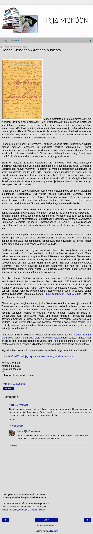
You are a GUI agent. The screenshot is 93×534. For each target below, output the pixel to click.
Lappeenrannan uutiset (41, 356)
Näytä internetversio (46, 525)
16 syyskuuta (21, 405)
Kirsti (11, 405)
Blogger (54, 531)
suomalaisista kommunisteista (45, 337)
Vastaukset (17, 426)
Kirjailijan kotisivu (64, 356)
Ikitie (41, 287)
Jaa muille (8, 389)
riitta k (19, 431)
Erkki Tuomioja (19, 356)
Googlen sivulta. (37, 509)
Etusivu (46, 520)
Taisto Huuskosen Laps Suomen (62, 294)
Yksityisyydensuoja (17, 509)
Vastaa (12, 419)
